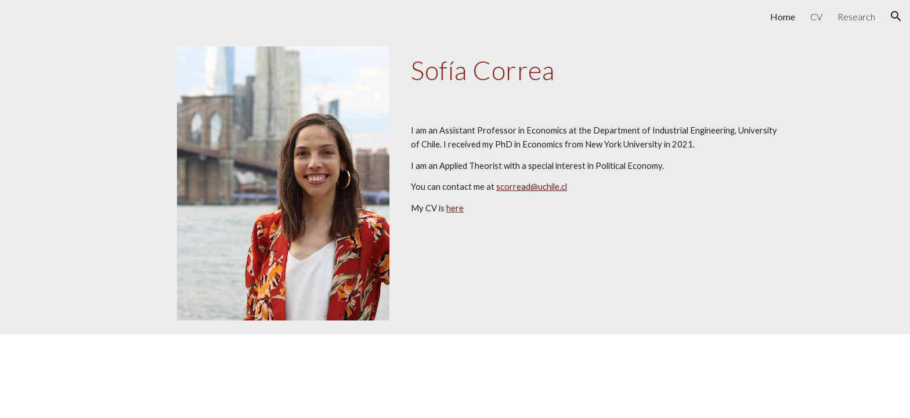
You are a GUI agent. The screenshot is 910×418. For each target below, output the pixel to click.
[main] (598, 70)
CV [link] (816, 16)
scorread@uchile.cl (531, 187)
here (455, 208)
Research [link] (856, 16)
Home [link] (782, 16)
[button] (896, 16)
